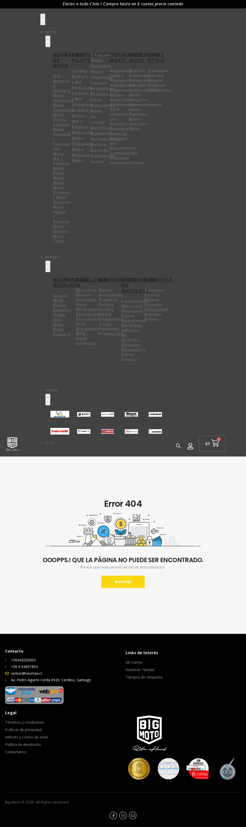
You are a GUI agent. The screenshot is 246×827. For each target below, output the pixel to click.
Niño (58, 325)
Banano (153, 314)
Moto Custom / (62, 135)
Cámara (61, 334)
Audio (97, 161)
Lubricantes (124, 153)
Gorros (156, 75)
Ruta (58, 330)
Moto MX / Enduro (61, 159)
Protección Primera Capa (103, 94)
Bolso (151, 319)
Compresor (142, 80)
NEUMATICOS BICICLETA (70, 282)
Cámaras (139, 75)
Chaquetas (160, 90)
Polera (155, 80)
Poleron (157, 85)
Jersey (106, 309)
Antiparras (111, 295)
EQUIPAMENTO (118, 279)
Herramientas (105, 139)
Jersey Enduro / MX (80, 76)
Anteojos (158, 71)
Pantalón (109, 329)
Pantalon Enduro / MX (82, 93)
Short (106, 314)
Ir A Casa (123, 581)
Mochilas (100, 128)
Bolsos (98, 145)
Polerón (153, 305)
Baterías (119, 100)
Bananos (100, 133)
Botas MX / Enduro (80, 121)
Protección (111, 334)
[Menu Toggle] (42, 19)
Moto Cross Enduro (61, 120)
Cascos (98, 83)
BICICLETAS (91, 279)
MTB (58, 301)
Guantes (108, 300)
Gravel (60, 296)
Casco (106, 290)
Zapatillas (101, 77)
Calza (106, 324)
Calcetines (102, 105)
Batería (137, 71)
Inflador (138, 85)
